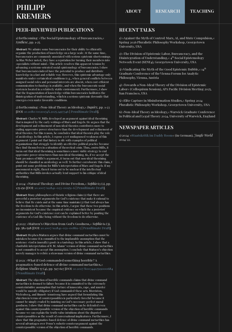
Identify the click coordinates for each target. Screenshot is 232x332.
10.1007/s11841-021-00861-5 (61, 228)
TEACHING (202, 11)
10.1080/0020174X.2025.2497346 (46, 111)
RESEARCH (167, 11)
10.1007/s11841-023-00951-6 (54, 188)
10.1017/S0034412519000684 (93, 268)
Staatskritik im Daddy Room (152, 135)
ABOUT (133, 11)
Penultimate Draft (84, 111)
